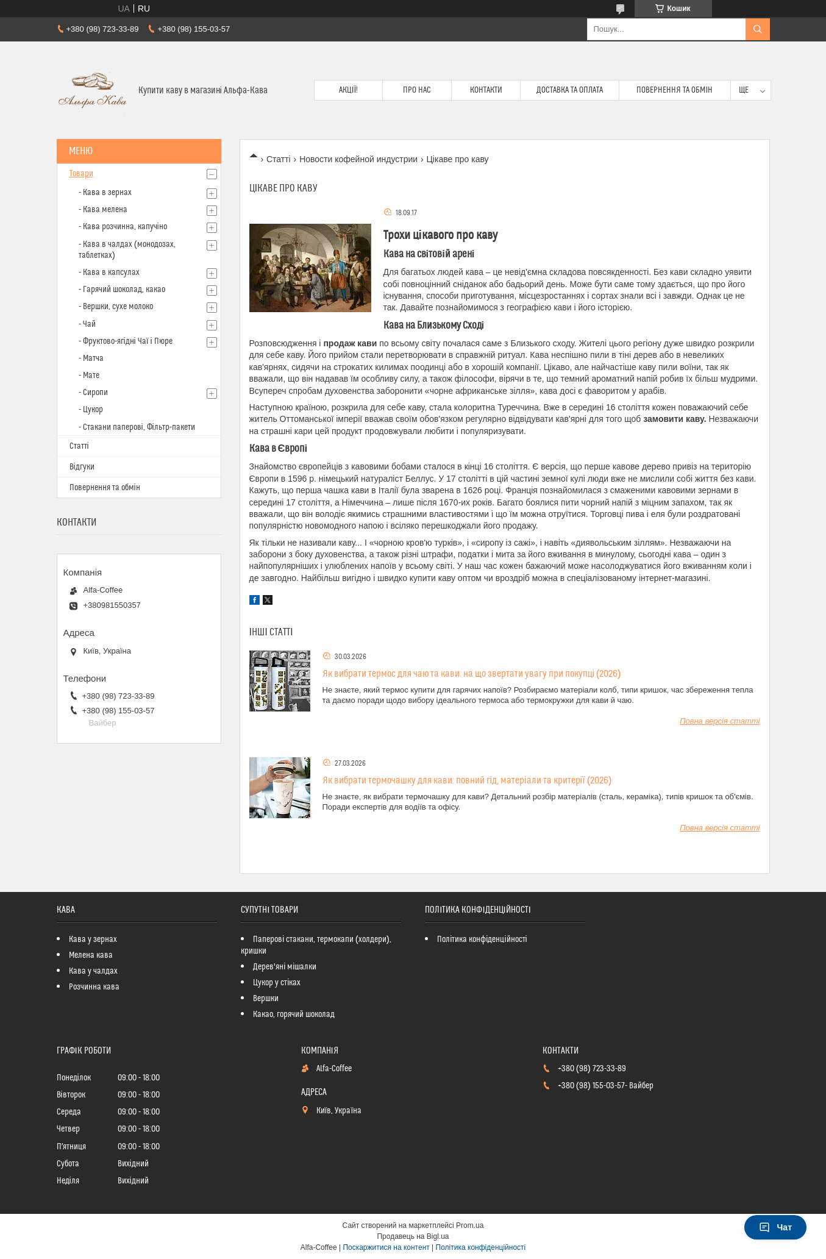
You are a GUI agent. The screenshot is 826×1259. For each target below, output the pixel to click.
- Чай (87, 324)
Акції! (348, 90)
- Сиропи (93, 393)
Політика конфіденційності (482, 939)
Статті (278, 159)
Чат (775, 1227)
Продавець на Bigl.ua (413, 1236)
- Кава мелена (103, 210)
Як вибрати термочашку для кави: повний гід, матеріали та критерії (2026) (466, 780)
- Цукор (91, 410)
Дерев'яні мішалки (284, 967)
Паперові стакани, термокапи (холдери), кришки (316, 945)
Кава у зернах (93, 939)
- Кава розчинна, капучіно (123, 227)
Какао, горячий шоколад (294, 1014)
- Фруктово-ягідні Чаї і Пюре (126, 341)
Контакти (486, 90)
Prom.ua (469, 1225)
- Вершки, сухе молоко (116, 307)
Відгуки (81, 467)
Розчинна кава (94, 987)
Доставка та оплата (569, 90)
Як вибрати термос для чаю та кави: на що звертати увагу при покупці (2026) (471, 673)
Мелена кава (91, 955)
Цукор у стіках (277, 983)
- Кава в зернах (105, 193)
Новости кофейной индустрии (358, 159)
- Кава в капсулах (109, 272)
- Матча (91, 358)
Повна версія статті (720, 721)
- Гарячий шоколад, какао (122, 289)
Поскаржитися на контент (386, 1247)
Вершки (266, 999)
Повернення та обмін (674, 90)
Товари (81, 174)
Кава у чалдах (93, 971)
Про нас (417, 90)
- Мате (89, 375)
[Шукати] (758, 29)
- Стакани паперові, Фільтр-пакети (137, 427)
